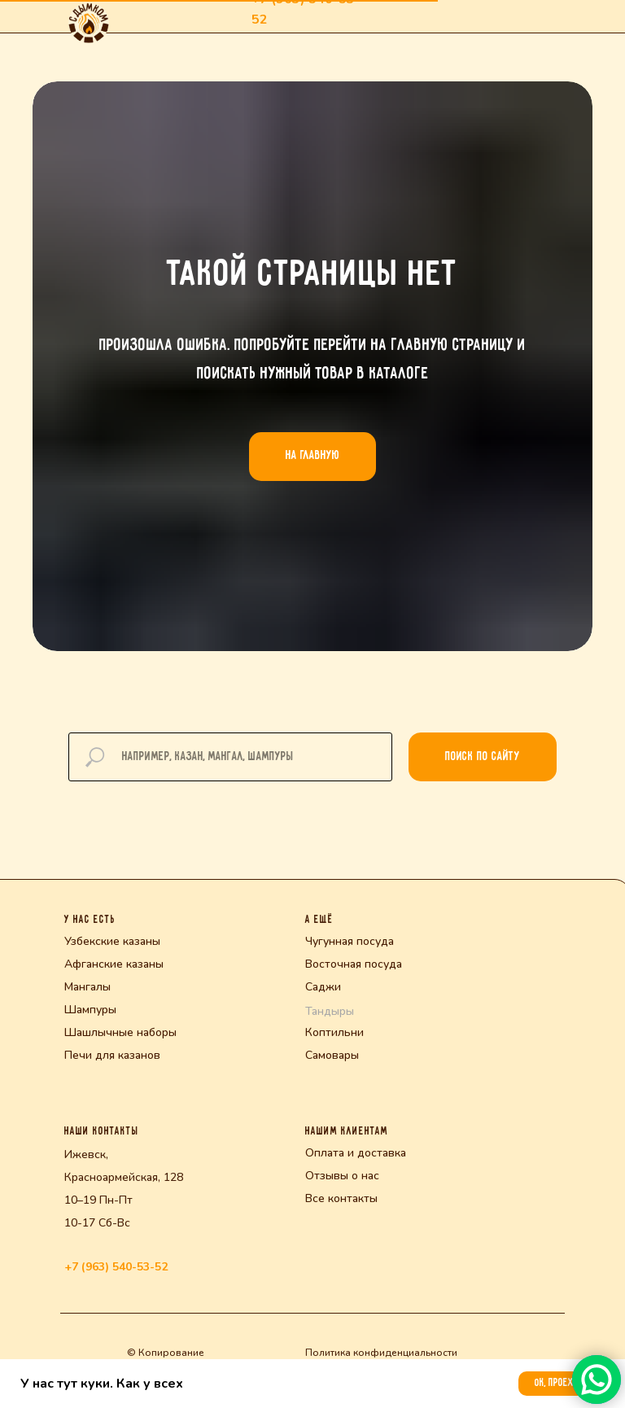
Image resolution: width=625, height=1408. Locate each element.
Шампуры (90, 1009)
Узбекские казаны (112, 941)
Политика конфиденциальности (381, 1352)
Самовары (332, 1055)
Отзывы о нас (342, 1175)
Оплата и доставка (355, 1153)
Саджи (323, 987)
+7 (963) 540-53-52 (116, 1267)
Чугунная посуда (349, 941)
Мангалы (87, 987)
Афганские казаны (114, 964)
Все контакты (341, 1198)
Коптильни (334, 1032)
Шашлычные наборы (120, 1032)
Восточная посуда (353, 964)
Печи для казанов (112, 1055)
